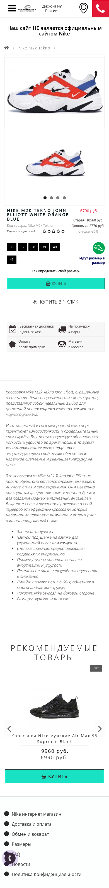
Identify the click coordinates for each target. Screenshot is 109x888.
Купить (56, 283)
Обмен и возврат (30, 834)
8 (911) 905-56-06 (100, 8)
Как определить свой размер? (56, 271)
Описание (16, 375)
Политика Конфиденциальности (46, 874)
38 (33, 247)
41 (12, 259)
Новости (21, 864)
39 (44, 247)
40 (55, 247)
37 (23, 247)
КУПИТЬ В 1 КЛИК (59, 302)
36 (12, 247)
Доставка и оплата (32, 824)
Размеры (21, 844)
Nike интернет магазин (36, 814)
